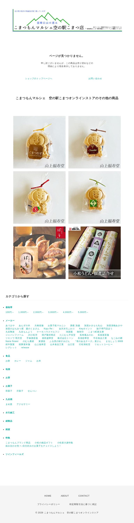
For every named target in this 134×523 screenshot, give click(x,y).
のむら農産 (28, 341)
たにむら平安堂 (68, 335)
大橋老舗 (39, 325)
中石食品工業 (100, 338)
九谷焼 (9, 399)
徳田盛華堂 (47, 338)
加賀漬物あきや (114, 325)
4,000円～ (68, 312)
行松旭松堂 (84, 344)
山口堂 (71, 344)
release (25, 347)
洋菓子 (20, 391)
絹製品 (9, 421)
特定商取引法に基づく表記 (83, 504)
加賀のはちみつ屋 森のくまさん (23, 328)
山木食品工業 (57, 344)
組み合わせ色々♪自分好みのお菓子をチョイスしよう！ (33, 446)
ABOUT (65, 496)
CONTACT (84, 496)
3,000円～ (53, 312)
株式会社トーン (65, 338)
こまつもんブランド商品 (18, 442)
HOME (47, 496)
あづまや (10, 325)
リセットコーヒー (104, 344)
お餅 (8, 361)
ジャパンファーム (15, 335)
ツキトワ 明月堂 (14, 338)
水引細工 (10, 412)
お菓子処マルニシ (57, 325)
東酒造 (42, 341)
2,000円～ (38, 312)
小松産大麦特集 (65, 442)
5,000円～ (83, 312)
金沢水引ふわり (67, 328)
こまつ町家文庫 (96, 332)
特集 (8, 438)
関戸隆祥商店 (48, 335)
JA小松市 (33, 335)
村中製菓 (10, 344)
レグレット (11, 347)
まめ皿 (9, 404)
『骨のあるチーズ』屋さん (87, 341)
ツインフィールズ (15, 454)
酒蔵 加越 (75, 325)
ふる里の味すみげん (60, 341)
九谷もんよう (25, 332)
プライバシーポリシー (48, 504)
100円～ (10, 312)
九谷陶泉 (10, 332)
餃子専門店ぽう (105, 328)
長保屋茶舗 (103, 335)
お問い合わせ (95, 78)
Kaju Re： (49, 328)
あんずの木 (24, 325)
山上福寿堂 (40, 344)
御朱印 (80, 332)
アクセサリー (23, 404)
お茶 (8, 377)
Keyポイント (85, 328)
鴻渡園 (69, 332)
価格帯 (9, 307)
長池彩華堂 (83, 338)
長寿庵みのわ (86, 335)
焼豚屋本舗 (24, 344)
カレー (17, 361)
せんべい (32, 391)
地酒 (8, 369)
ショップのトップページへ (38, 78)
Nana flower (12, 341)
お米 (38, 361)
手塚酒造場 (32, 338)
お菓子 (9, 386)
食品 (8, 356)
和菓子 (9, 391)
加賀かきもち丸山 (93, 325)
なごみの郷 (116, 338)
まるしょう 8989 (114, 341)
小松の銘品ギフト (44, 442)
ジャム (28, 361)
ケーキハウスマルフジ (49, 332)
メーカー (10, 320)
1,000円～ (23, 312)
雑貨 (8, 429)
